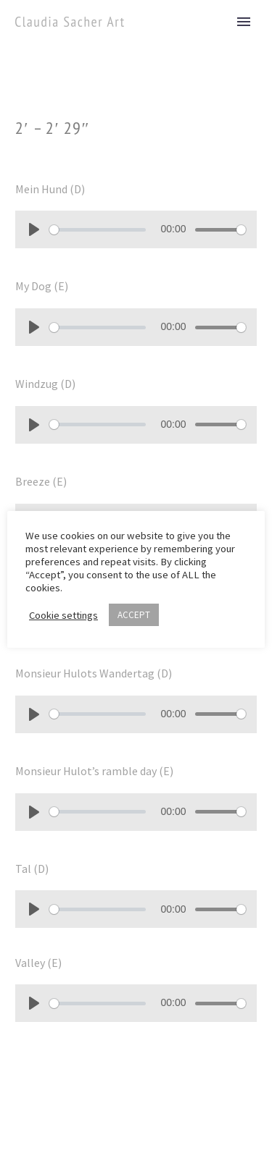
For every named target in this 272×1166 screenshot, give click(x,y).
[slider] (97, 230)
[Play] (34, 229)
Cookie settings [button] (63, 615)
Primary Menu (243, 21)
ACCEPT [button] (134, 615)
